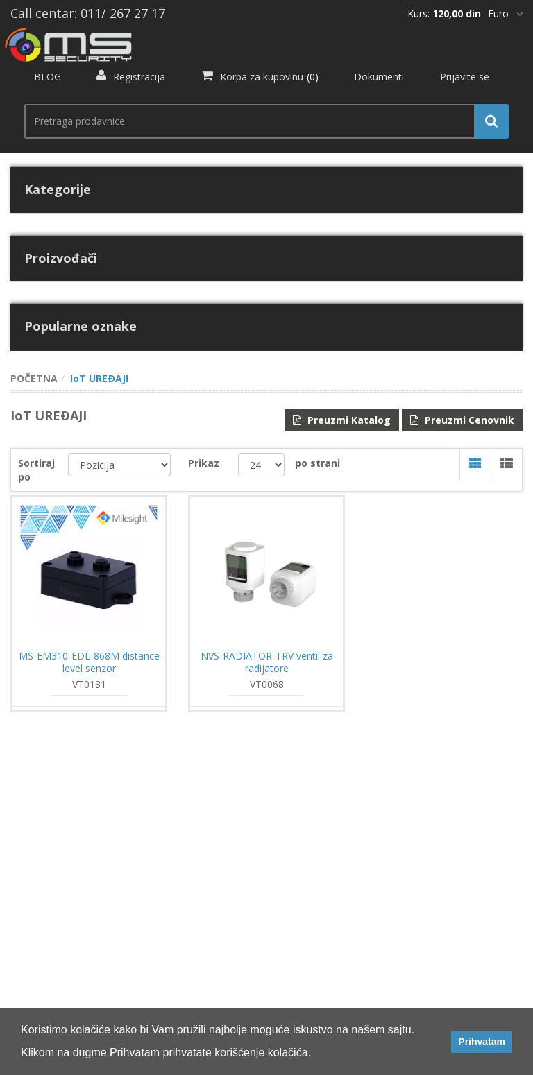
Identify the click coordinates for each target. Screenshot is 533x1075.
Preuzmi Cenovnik (462, 420)
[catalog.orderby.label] (119, 464)
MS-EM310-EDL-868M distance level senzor (89, 662)
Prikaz (203, 463)
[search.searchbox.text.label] (261, 121)
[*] (505, 14)
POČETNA (34, 378)
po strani (317, 463)
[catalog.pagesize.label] (261, 464)
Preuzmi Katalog (342, 420)
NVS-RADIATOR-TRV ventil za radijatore (267, 662)
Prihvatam (481, 1041)
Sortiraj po (36, 469)
